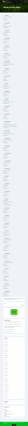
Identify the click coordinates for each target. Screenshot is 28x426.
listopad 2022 (6, 384)
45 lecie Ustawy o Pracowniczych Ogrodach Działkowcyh (12, 321)
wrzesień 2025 (6, 346)
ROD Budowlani (9, 26)
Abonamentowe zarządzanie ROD (9, 331)
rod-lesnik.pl (8, 86)
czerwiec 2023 (6, 375)
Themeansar (5, 423)
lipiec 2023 (5, 373)
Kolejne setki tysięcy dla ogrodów (9, 329)
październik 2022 (6, 386)
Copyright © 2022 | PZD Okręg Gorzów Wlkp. (9, 422)
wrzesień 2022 (6, 388)
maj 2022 (5, 395)
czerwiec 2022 (6, 393)
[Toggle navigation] (24, 1)
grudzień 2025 (6, 344)
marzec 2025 (6, 357)
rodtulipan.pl (8, 233)
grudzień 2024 (6, 364)
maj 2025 (5, 353)
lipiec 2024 (5, 366)
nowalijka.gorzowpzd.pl (10, 133)
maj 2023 (5, 377)
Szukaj (5, 303)
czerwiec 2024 (6, 368)
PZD (4, 1)
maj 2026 (5, 339)
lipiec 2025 (5, 348)
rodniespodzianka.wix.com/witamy (11, 124)
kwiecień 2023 (6, 379)
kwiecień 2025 (6, 355)
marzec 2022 (6, 397)
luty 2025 (5, 359)
